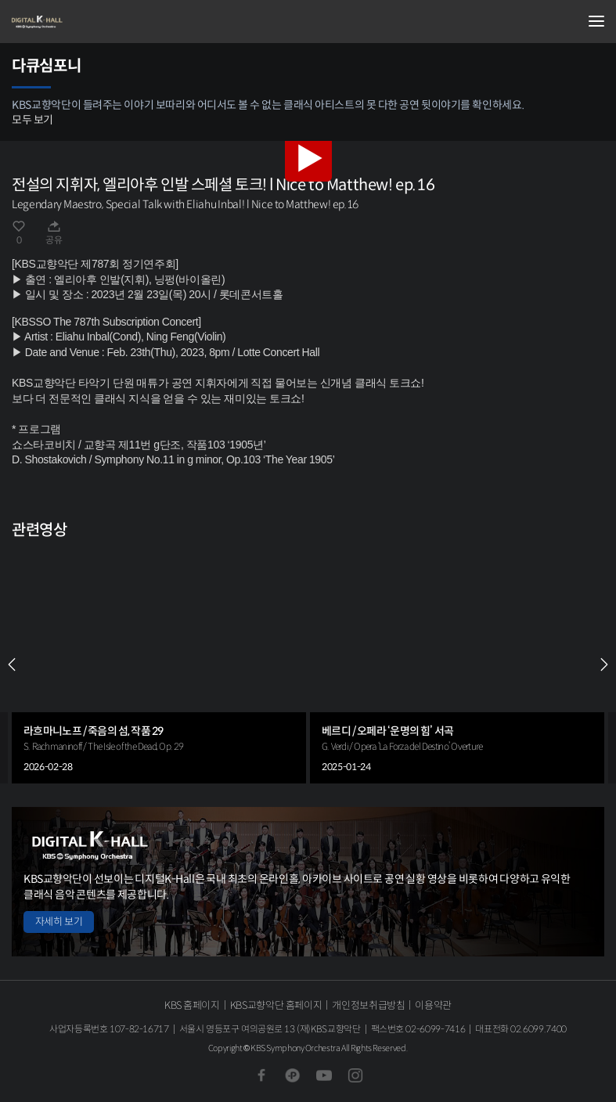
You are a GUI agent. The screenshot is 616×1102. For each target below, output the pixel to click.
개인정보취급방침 (368, 1005)
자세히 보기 (58, 921)
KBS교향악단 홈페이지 (276, 1005)
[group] (159, 664)
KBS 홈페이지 (192, 1005)
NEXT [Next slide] (604, 664)
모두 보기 (32, 120)
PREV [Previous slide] (11, 664)
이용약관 (433, 1005)
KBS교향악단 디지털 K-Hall (90, 22)
